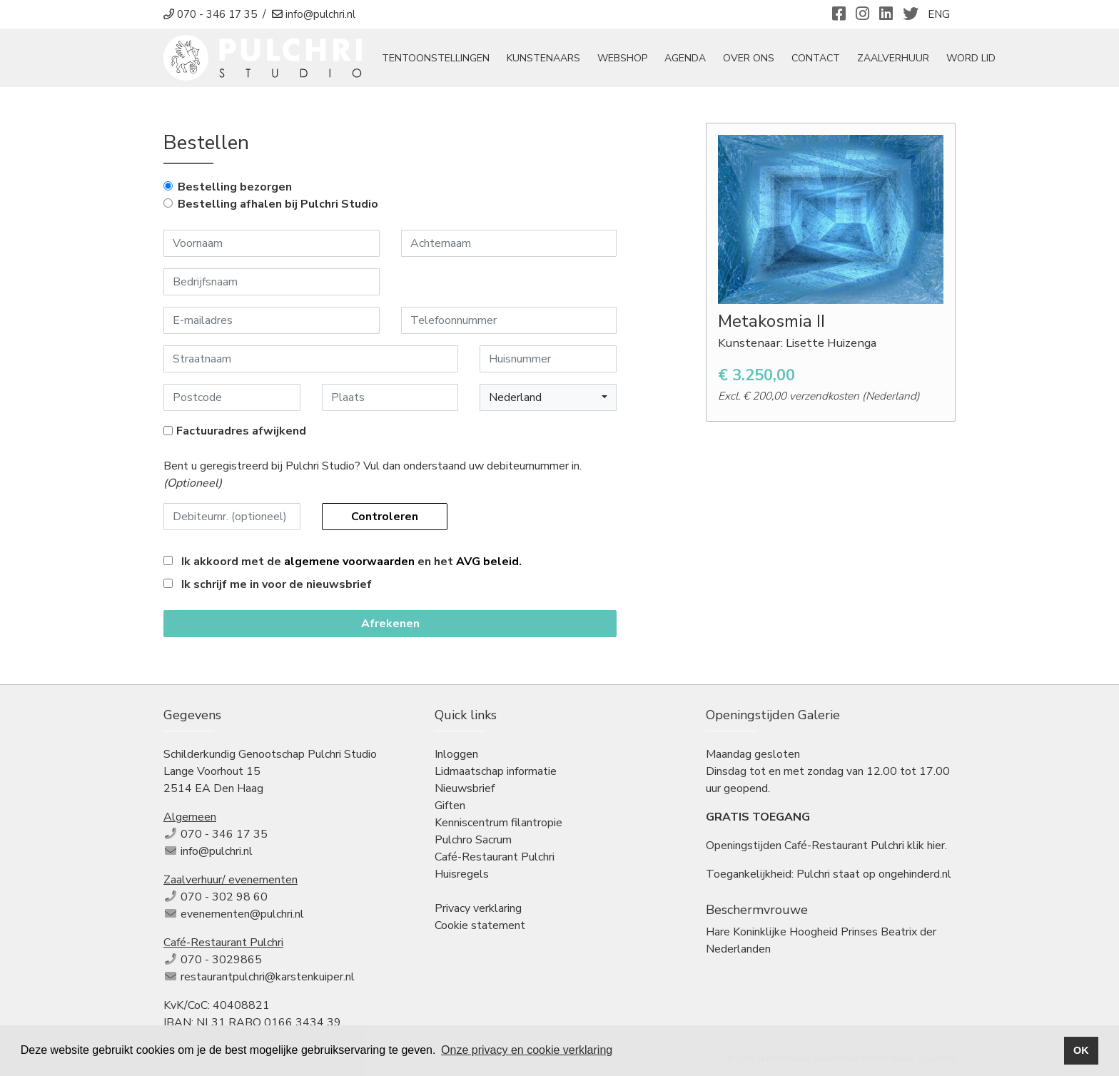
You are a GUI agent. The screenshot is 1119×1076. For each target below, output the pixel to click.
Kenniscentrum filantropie (498, 823)
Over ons (748, 58)
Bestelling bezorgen (235, 187)
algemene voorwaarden (349, 561)
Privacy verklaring (478, 908)
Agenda (685, 58)
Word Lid (971, 58)
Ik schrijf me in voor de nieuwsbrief (276, 584)
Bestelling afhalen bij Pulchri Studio (278, 204)
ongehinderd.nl (915, 874)
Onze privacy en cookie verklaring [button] (526, 1050)
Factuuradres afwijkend (241, 431)
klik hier (926, 845)
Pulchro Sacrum (473, 840)
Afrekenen (390, 623)
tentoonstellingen (436, 58)
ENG (939, 14)
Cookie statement (480, 925)
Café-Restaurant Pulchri (495, 857)
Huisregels (462, 874)
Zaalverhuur (893, 58)
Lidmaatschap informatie (496, 771)
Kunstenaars (543, 58)
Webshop (622, 58)
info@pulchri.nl (217, 851)
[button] (548, 397)
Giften (450, 805)
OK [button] (1081, 1050)
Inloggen (456, 754)
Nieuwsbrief (465, 788)
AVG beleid (487, 561)
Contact (815, 58)
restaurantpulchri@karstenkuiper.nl (268, 977)
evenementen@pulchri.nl (242, 914)
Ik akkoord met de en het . (351, 561)
